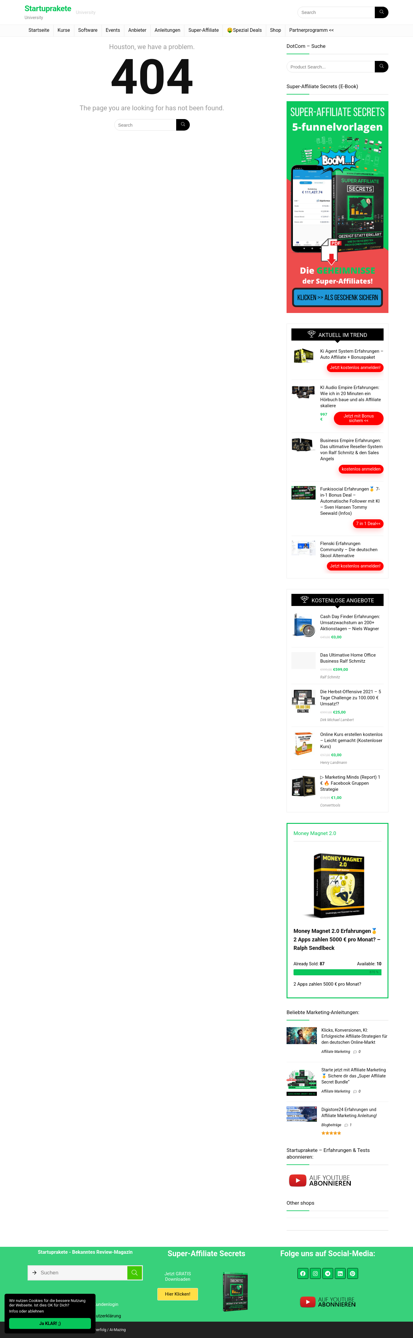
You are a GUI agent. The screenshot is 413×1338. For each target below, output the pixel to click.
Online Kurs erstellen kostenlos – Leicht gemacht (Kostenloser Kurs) (351, 740)
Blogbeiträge (331, 1125)
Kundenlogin (106, 1304)
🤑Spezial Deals (244, 30)
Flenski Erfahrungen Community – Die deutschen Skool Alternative (349, 549)
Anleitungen (167, 30)
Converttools (330, 805)
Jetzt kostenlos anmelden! (355, 367)
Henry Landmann (333, 763)
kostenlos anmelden (361, 469)
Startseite (39, 30)
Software (88, 30)
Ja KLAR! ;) (50, 1323)
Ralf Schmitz (330, 677)
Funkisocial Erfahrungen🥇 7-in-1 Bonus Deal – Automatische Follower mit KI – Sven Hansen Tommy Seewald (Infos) (350, 501)
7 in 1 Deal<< (368, 523)
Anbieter (137, 30)
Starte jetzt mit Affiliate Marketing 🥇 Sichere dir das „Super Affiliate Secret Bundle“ (353, 1075)
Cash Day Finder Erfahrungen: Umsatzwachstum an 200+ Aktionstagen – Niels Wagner (350, 622)
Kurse (64, 30)
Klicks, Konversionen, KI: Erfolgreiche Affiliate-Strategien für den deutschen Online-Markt (354, 1036)
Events (113, 30)
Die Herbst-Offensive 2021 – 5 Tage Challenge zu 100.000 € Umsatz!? (350, 698)
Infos (13, 1311)
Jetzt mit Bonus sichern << (359, 418)
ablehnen (36, 1311)
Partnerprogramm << (311, 30)
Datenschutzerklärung (99, 1316)
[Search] (381, 12)
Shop (275, 30)
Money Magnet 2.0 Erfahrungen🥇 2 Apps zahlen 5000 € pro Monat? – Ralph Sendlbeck (337, 939)
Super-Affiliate (203, 30)
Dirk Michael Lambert (337, 720)
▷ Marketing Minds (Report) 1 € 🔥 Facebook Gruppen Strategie (350, 783)
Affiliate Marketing (335, 1052)
